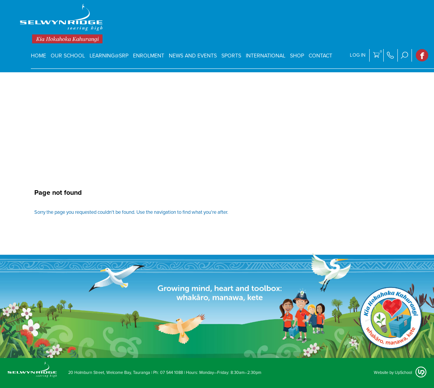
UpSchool (403, 372)
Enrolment (148, 55)
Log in (357, 55)
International (265, 55)
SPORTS (231, 55)
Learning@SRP (109, 55)
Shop (297, 55)
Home (38, 55)
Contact (320, 55)
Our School (68, 55)
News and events (193, 55)
